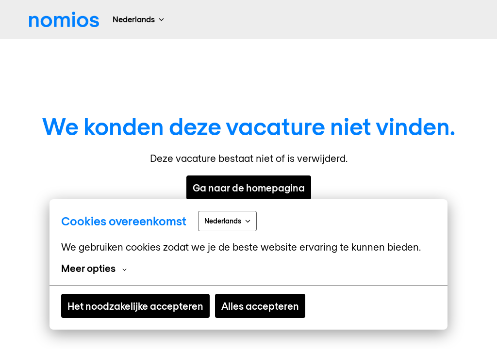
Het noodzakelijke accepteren (135, 306)
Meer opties (94, 268)
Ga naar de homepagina (249, 187)
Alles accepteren (260, 306)
